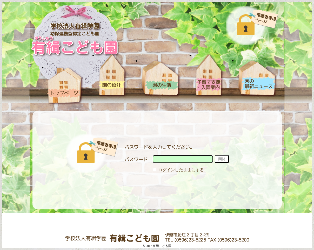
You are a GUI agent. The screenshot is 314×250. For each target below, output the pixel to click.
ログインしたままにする (178, 170)
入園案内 (209, 75)
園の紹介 (112, 75)
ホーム (65, 85)
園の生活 (161, 78)
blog (257, 78)
